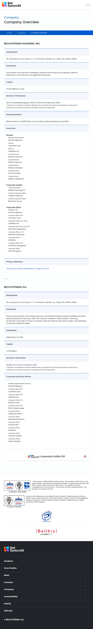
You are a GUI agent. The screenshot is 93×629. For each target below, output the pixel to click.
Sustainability (11, 596)
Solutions (8, 561)
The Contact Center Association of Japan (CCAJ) (27, 268)
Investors (8, 582)
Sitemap (8, 610)
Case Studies (10, 568)
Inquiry (7, 603)
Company (9, 589)
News (6, 575)
